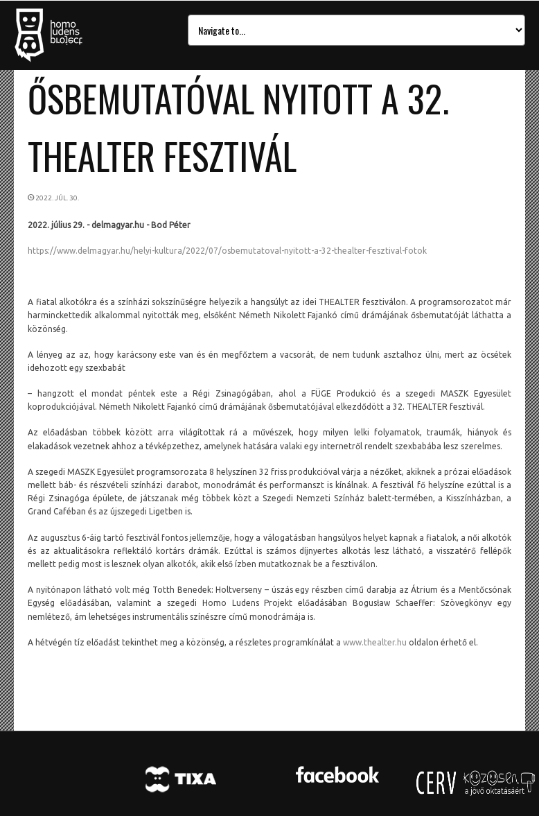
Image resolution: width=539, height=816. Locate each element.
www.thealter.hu (375, 642)
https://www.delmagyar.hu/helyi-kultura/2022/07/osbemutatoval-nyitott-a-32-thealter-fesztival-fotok (227, 250)
